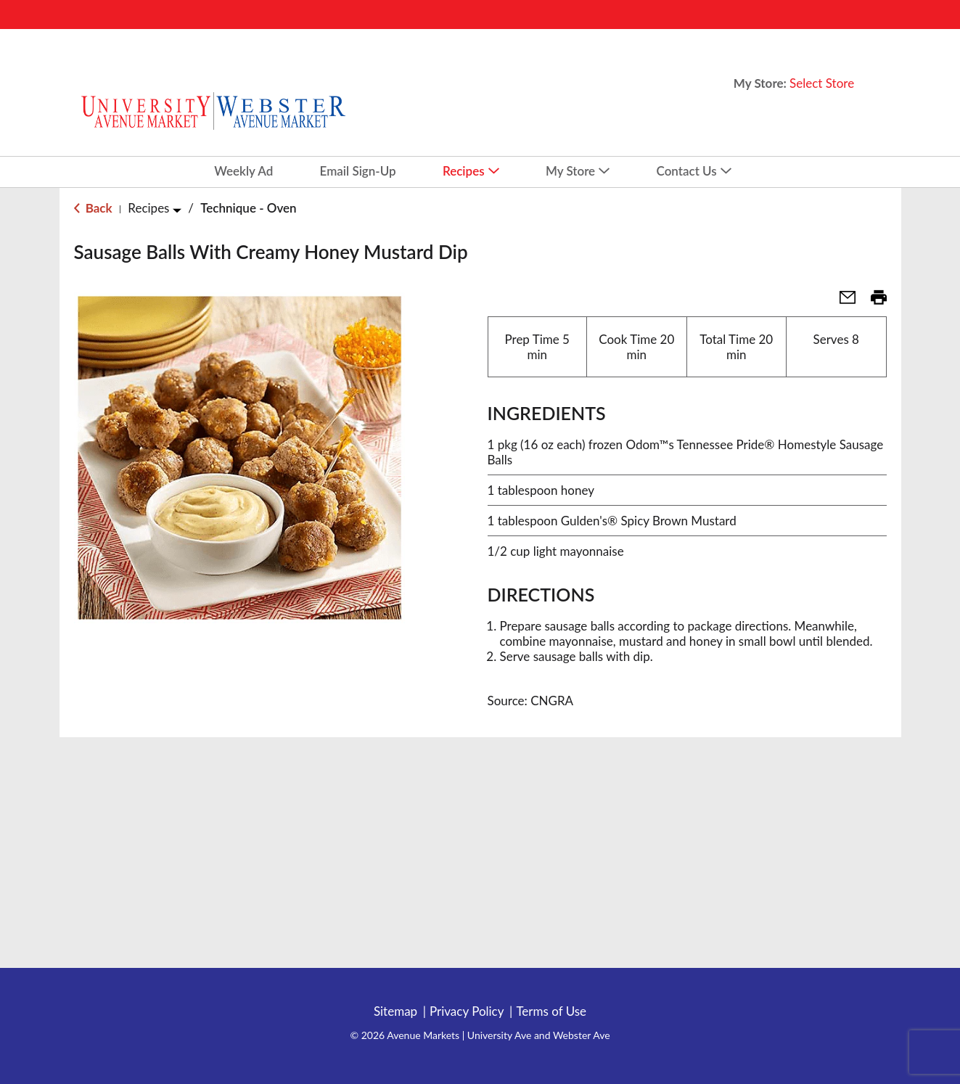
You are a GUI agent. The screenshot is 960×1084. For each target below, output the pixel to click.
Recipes (148, 207)
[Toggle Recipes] (177, 210)
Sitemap (395, 1011)
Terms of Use (551, 1011)
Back (93, 207)
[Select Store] (823, 83)
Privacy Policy (467, 1011)
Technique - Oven (248, 207)
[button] (842, 301)
